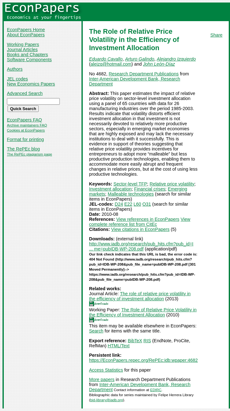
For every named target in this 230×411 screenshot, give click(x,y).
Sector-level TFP (130, 183)
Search (96, 330)
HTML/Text (119, 345)
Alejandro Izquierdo (176, 59)
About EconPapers (26, 34)
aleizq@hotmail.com (111, 64)
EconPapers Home (26, 29)
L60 (137, 204)
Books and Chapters (27, 54)
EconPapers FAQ (24, 119)
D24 (119, 204)
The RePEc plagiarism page (29, 154)
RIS (147, 340)
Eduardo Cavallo (105, 59)
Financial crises (149, 188)
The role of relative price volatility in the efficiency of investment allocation (140, 296)
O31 (147, 204)
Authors (15, 69)
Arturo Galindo (139, 59)
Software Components (29, 59)
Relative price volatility (171, 183)
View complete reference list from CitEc (139, 222)
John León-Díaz (159, 64)
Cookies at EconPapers (26, 130)
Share (216, 35)
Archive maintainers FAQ (27, 125)
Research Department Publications (143, 73)
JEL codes (17, 78)
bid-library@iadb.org (106, 400)
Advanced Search (25, 93)
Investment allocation (110, 188)
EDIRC (155, 390)
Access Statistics (106, 370)
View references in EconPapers (147, 219)
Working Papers (23, 44)
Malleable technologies (131, 194)
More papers (102, 379)
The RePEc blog (23, 148)
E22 (128, 204)
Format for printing (25, 139)
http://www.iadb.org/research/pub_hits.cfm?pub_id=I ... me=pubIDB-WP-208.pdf (141, 246)
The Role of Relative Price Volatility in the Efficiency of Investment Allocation (143, 312)
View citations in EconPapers (140, 229)
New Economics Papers (31, 83)
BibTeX (135, 340)
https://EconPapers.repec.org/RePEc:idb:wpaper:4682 (143, 360)
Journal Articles (22, 49)
